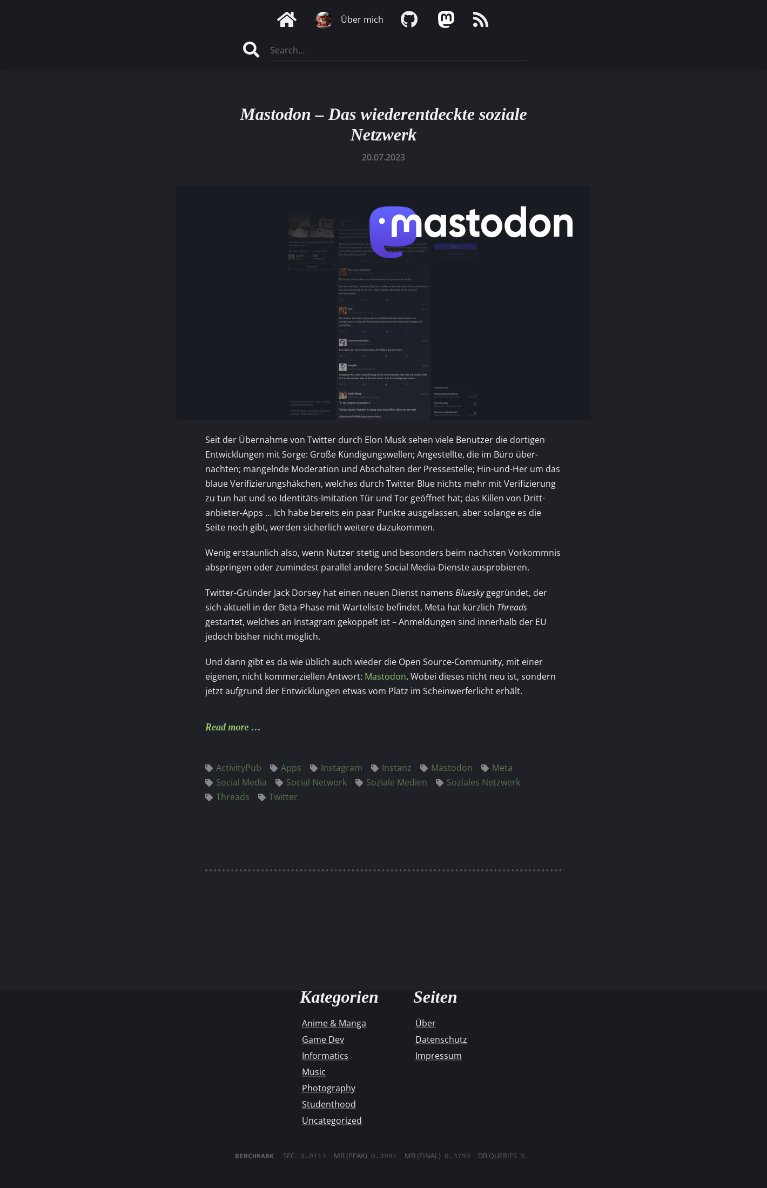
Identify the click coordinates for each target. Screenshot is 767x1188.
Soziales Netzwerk (478, 782)
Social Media (236, 782)
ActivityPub (233, 768)
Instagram (336, 768)
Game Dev (323, 1039)
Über (425, 1023)
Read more (227, 727)
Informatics (325, 1056)
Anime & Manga (334, 1023)
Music (314, 1072)
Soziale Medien (391, 782)
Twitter (278, 797)
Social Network (311, 782)
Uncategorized (332, 1120)
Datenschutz (441, 1039)
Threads (227, 797)
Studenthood (329, 1104)
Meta (497, 768)
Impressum (438, 1056)
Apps (285, 768)
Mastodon (385, 676)
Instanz (391, 768)
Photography (328, 1088)
